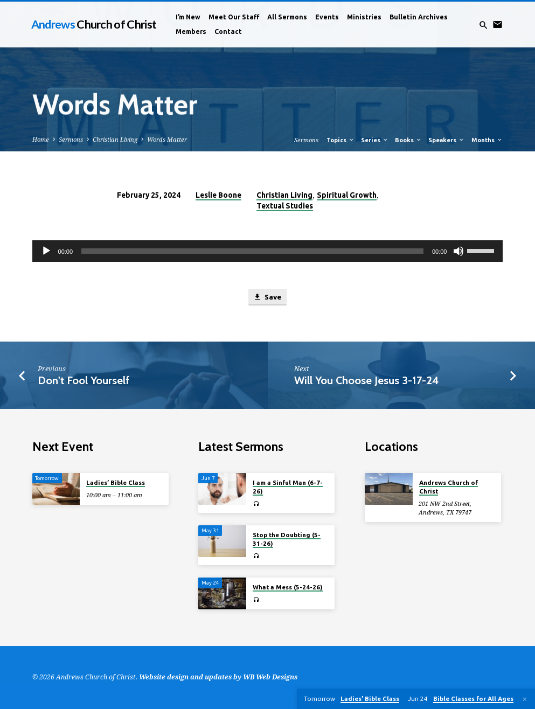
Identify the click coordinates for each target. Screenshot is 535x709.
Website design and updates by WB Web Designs (218, 677)
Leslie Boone (218, 195)
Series (374, 140)
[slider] (252, 251)
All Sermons (287, 16)
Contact (228, 31)
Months (487, 140)
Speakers (446, 140)
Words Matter (167, 139)
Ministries (364, 16)
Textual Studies (284, 205)
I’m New (188, 16)
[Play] (46, 251)
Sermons (71, 139)
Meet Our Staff (234, 16)
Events (327, 16)
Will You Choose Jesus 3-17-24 (366, 380)
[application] (267, 251)
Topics (340, 140)
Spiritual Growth (347, 195)
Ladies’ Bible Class (115, 482)
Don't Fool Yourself (83, 380)
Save (267, 297)
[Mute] (458, 251)
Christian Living (115, 139)
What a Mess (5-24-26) (288, 586)
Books (408, 140)
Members (191, 31)
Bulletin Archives (419, 16)
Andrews (94, 24)
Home (40, 139)
